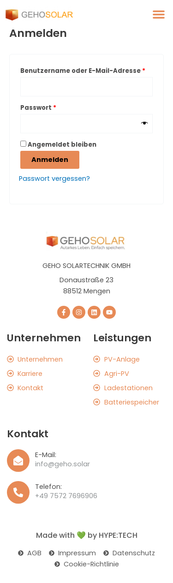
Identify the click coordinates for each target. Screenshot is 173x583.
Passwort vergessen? (54, 178)
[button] (158, 14)
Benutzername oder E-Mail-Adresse (86, 70)
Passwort (57, 107)
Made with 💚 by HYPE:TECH (86, 535)
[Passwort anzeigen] (144, 123)
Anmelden (49, 159)
